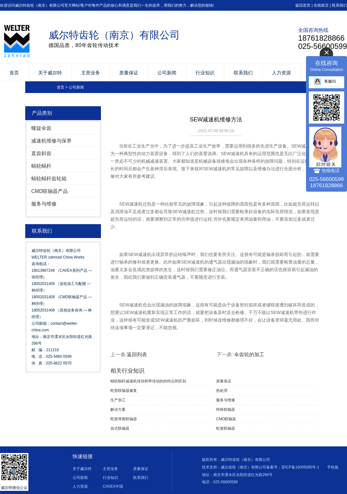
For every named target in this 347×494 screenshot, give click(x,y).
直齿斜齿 (41, 153)
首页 (14, 72)
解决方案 (118, 409)
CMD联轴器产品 (49, 191)
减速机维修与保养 (51, 140)
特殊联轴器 (225, 409)
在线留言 (321, 5)
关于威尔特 (50, 72)
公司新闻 (166, 72)
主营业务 (90, 72)
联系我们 (339, 5)
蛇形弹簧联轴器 (123, 419)
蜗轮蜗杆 (41, 166)
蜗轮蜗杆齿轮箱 (49, 178)
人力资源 (281, 72)
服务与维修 (43, 203)
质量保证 (128, 72)
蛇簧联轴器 (225, 428)
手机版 (332, 467)
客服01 (325, 81)
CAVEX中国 (113, 486)
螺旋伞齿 (41, 128)
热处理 (221, 390)
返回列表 (137, 354)
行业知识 (205, 72)
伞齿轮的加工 (249, 354)
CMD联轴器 (226, 419)
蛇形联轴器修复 (123, 390)
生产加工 (118, 400)
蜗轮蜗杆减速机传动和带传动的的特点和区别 (148, 381)
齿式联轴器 (119, 428)
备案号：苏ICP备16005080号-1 (292, 467)
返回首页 (302, 5)
